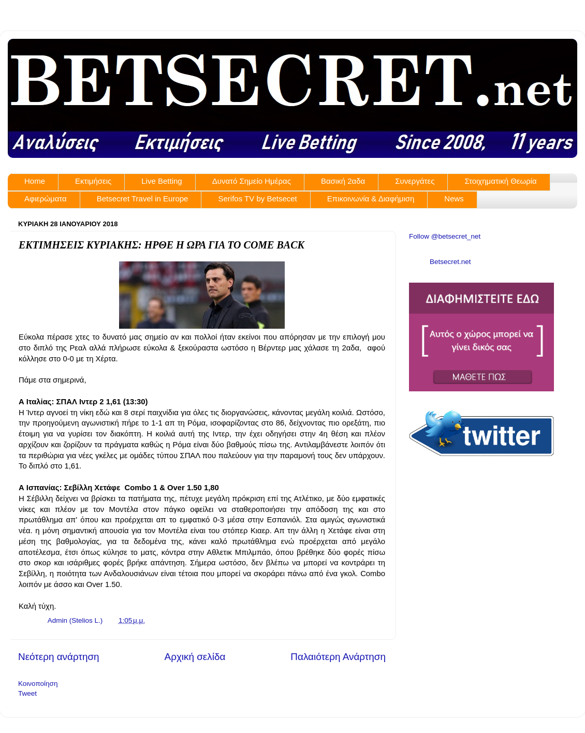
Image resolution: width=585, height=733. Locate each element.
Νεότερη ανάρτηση (58, 656)
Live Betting (161, 181)
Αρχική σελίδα (195, 656)
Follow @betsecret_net (444, 236)
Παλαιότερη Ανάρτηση (338, 656)
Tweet (27, 693)
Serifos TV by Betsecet (257, 198)
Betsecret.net (450, 262)
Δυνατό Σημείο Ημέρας (251, 181)
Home (34, 181)
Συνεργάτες (414, 181)
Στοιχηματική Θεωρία (500, 181)
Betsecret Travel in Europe (142, 198)
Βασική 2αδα (343, 181)
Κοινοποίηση (37, 683)
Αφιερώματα (45, 198)
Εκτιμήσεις (93, 181)
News (454, 198)
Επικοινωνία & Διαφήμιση (371, 198)
